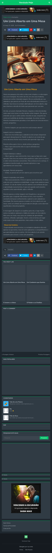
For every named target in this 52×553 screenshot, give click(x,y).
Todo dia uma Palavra (16, 402)
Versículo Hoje (26, 2)
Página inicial (7, 17)
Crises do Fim (7, 528)
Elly (11, 409)
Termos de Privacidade (9, 526)
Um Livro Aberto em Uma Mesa (14, 282)
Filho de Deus (14, 416)
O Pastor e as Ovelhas (34, 303)
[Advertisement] (26, 380)
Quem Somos (6, 523)
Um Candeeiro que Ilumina (36, 282)
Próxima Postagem (43, 354)
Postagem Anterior (8, 354)
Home (21, 550)
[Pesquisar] (22, 437)
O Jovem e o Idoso (9, 303)
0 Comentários (21, 25)
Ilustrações (15, 17)
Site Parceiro (28, 550)
